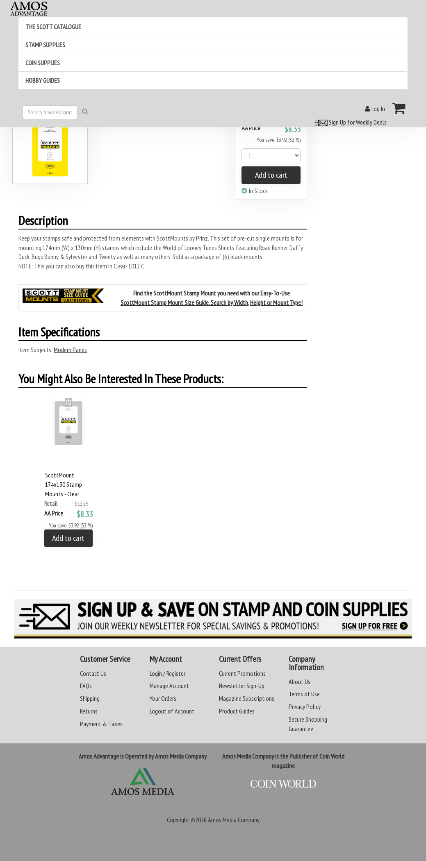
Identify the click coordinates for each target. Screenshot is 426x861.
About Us (299, 681)
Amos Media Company (234, 820)
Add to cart (271, 175)
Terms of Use (304, 694)
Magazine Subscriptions (246, 698)
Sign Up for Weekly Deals (349, 122)
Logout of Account (172, 711)
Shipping (90, 698)
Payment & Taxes (101, 724)
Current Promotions (242, 673)
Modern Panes (70, 349)
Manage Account (169, 686)
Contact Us (93, 673)
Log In (375, 109)
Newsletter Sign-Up (241, 686)
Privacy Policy (305, 706)
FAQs (86, 686)
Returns (89, 711)
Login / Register (167, 673)
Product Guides (237, 711)
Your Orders (163, 698)
